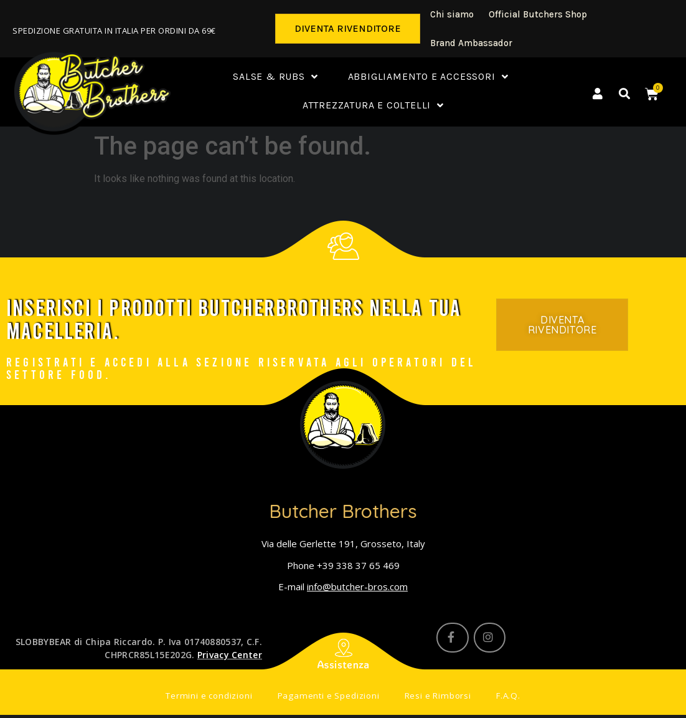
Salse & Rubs (275, 77)
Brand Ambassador (471, 43)
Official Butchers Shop (538, 14)
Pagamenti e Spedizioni (328, 697)
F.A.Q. (502, 697)
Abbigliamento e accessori (428, 77)
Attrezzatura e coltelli (373, 105)
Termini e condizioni (213, 697)
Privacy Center (229, 655)
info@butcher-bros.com (357, 586)
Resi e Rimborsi (434, 697)
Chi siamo (452, 14)
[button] (347, 29)
